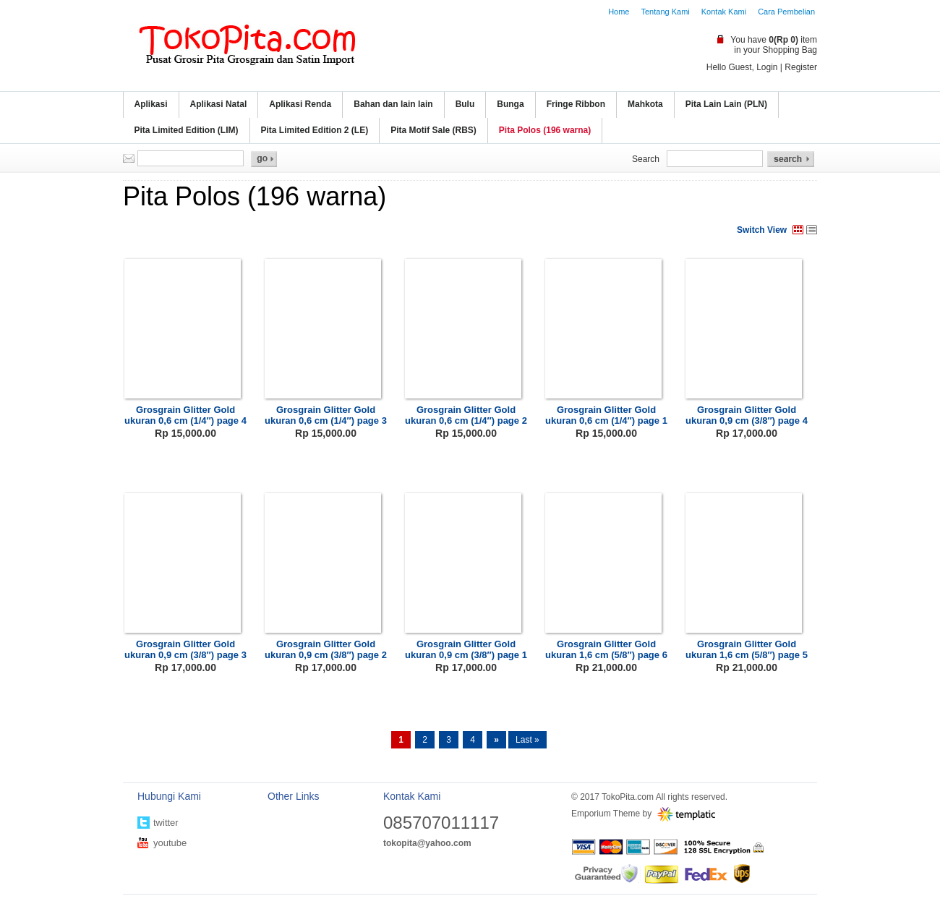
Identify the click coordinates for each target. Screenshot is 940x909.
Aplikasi (151, 104)
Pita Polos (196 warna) (545, 130)
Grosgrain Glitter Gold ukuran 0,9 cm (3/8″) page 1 (466, 649)
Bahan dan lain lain (393, 104)
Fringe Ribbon (576, 104)
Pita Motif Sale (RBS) (433, 130)
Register (801, 67)
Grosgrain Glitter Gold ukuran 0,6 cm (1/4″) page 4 (185, 415)
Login (766, 67)
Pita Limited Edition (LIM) (186, 130)
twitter (166, 822)
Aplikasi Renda (300, 104)
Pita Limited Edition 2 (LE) (315, 130)
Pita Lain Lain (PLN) (726, 104)
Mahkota (645, 104)
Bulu (465, 104)
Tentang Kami (665, 11)
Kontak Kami (723, 11)
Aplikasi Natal (218, 104)
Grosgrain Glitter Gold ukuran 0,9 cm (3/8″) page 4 (746, 415)
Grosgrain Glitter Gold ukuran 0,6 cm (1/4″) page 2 (466, 415)
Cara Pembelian (786, 11)
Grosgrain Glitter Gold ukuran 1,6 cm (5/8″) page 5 (746, 649)
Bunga (510, 104)
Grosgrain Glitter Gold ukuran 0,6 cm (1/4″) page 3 (326, 415)
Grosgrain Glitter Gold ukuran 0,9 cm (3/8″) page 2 (326, 649)
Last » (527, 740)
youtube (170, 842)
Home (618, 11)
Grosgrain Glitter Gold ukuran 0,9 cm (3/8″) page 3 (185, 649)
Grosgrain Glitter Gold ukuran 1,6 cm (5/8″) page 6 (606, 649)
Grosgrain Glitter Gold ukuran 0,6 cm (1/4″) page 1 (606, 415)
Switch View (762, 230)
